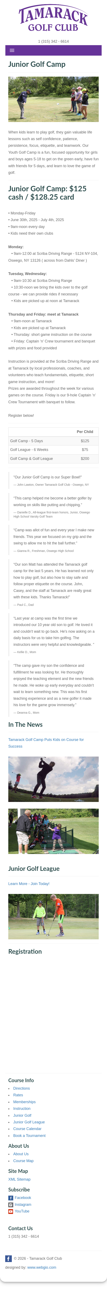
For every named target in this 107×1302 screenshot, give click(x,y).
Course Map (23, 1161)
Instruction (21, 1109)
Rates (18, 1095)
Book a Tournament (29, 1136)
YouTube (18, 1211)
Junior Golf (22, 1115)
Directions (21, 1088)
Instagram (19, 1204)
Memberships (24, 1102)
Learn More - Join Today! (29, 884)
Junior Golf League (29, 1122)
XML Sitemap (19, 1179)
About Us (21, 1154)
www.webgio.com (41, 1267)
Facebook (19, 1198)
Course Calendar (27, 1129)
